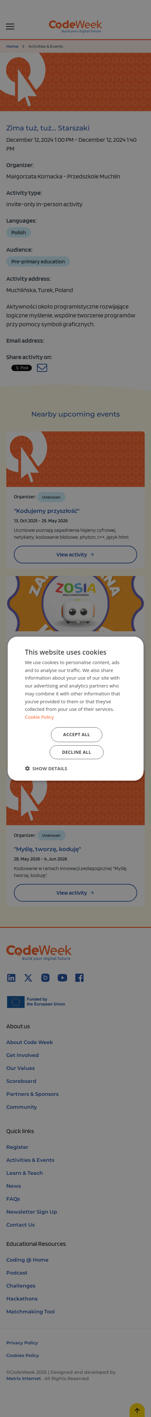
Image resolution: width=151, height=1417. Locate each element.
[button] (46, 768)
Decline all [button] (76, 752)
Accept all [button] (76, 734)
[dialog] (75, 708)
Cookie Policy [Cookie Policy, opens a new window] (39, 717)
